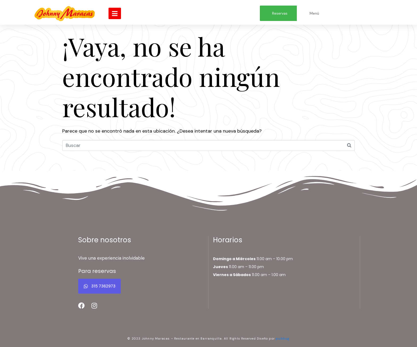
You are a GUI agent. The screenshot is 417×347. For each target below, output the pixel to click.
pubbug (282, 338)
